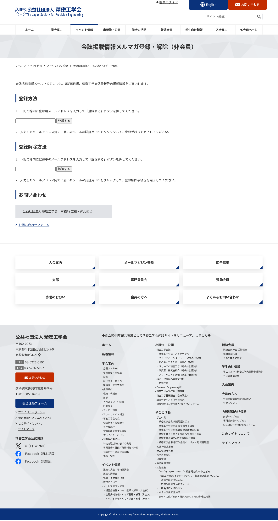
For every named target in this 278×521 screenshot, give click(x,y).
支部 (55, 280)
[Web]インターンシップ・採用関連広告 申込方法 (184, 472)
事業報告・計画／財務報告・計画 (120, 448)
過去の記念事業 (165, 451)
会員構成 (108, 390)
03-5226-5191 (35, 363)
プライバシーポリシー (31, 413)
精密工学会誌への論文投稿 (170, 379)
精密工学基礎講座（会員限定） (173, 396)
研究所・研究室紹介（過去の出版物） (178, 371)
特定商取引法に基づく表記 (34, 419)
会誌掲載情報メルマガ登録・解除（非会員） (129, 495)
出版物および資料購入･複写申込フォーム (178, 404)
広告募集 (223, 262)
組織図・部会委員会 (113, 385)
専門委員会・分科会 (113, 402)
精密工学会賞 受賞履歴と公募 (174, 422)
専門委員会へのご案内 (234, 421)
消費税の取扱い (111, 440)
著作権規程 (109, 427)
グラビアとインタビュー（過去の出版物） (181, 358)
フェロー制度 (110, 410)
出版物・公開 (111, 30)
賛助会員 (166, 30)
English (211, 4)
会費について (230, 403)
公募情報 (161, 459)
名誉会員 (108, 406)
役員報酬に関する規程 (114, 431)
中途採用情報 (163, 463)
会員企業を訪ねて (232, 358)
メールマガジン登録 (57, 65)
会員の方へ (139, 297)
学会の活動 (139, 30)
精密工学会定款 (111, 419)
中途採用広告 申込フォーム (175, 484)
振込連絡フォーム (34, 404)
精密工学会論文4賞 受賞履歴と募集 (177, 438)
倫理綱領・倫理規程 (113, 423)
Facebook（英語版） (34, 462)
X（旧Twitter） (31, 447)
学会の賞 (161, 418)
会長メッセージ (111, 369)
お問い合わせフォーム (34, 224)
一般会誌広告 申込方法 (171, 488)
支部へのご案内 (231, 417)
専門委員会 (139, 280)
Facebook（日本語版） (36, 455)
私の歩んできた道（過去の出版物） (177, 362)
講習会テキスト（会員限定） (172, 400)
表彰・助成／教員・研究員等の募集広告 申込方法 (184, 497)
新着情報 (108, 354)
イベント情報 (84, 30)
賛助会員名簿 (230, 354)
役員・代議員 (110, 394)
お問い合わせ (250, 4)
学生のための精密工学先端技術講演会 (243, 372)
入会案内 (221, 30)
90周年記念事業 (165, 447)
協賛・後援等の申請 (113, 478)
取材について (110, 482)
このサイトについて (30, 424)
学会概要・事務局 (112, 373)
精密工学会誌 (163, 350)
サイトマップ (26, 430)
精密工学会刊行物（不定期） (172, 391)
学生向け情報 (194, 30)
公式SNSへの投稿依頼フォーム (239, 425)
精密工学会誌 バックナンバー (175, 354)
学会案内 (57, 30)
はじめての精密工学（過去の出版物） (178, 366)
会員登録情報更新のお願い (237, 399)
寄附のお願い (55, 297)
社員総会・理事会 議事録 (116, 452)
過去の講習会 (110, 474)
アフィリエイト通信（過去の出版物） (178, 375)
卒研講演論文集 (231, 376)
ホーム (29, 30)
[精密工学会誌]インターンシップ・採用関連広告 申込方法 (189, 476)
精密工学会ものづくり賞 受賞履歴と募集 (180, 434)
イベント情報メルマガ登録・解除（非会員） (129, 499)
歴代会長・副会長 (112, 381)
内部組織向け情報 (234, 412)
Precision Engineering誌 (169, 387)
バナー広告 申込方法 (169, 493)
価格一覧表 (109, 456)
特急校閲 (163, 383)
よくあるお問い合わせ (222, 297)
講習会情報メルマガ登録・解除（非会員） (128, 491)
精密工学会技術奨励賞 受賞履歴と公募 (179, 430)
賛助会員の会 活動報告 (235, 350)
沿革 (105, 377)
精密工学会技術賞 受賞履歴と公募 (176, 426)
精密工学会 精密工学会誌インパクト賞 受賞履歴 (184, 443)
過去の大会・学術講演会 (116, 470)
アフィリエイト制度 (113, 414)
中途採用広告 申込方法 (171, 480)
